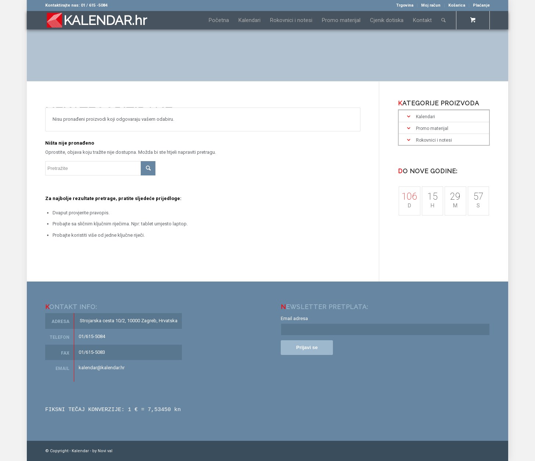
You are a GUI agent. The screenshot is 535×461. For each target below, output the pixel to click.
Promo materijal (432, 128)
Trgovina (404, 5)
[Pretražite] (443, 20)
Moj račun (431, 5)
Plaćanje (481, 5)
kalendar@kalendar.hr (102, 367)
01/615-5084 (92, 336)
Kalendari (425, 116)
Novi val (105, 450)
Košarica (456, 5)
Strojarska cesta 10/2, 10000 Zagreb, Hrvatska (128, 320)
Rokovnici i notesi (434, 140)
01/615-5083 (92, 352)
